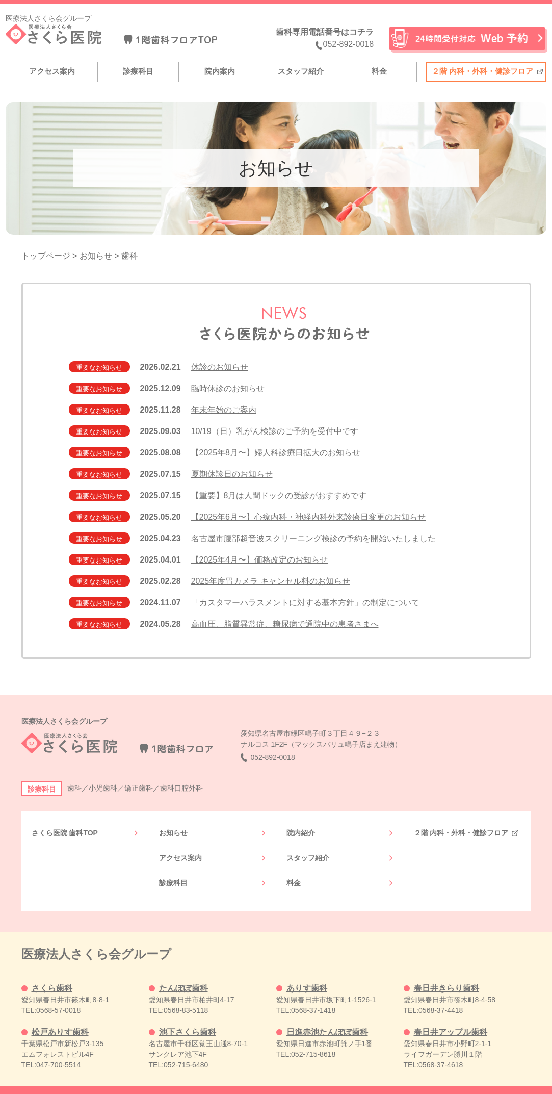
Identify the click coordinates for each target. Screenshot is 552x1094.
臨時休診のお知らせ (228, 388)
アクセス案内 (52, 71)
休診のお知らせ (219, 367)
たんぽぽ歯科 (183, 971)
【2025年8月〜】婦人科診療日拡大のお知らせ (276, 452)
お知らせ (173, 830)
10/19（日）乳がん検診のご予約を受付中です (274, 431)
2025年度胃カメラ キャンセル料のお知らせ (270, 581)
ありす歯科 (306, 971)
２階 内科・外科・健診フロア (482, 71)
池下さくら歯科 (187, 1015)
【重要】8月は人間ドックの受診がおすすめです (279, 495)
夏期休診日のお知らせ (232, 474)
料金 (379, 71)
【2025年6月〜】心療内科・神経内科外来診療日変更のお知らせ (308, 517)
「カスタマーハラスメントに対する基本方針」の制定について (305, 602)
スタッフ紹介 (301, 71)
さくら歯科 (52, 971)
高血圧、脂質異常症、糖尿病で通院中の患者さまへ (285, 624)
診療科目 (138, 71)
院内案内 (219, 71)
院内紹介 (300, 830)
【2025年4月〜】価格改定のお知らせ (259, 559)
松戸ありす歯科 (60, 1015)
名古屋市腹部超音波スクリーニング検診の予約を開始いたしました (313, 538)
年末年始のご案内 (223, 409)
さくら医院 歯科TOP (65, 830)
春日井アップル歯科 (450, 1015)
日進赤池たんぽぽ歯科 (327, 1015)
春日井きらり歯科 (446, 971)
